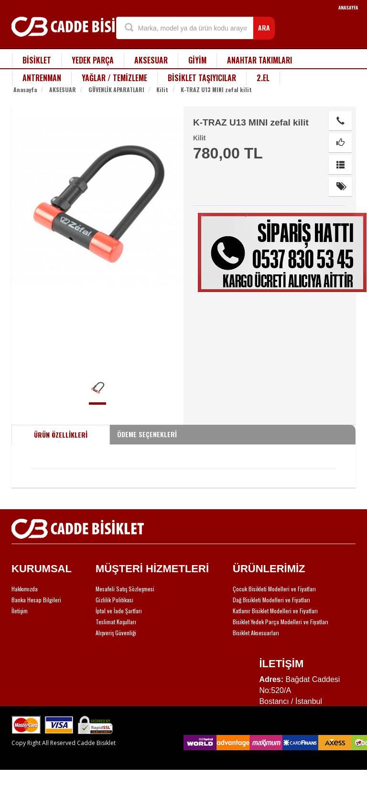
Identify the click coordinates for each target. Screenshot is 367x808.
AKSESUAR (151, 60)
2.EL (263, 78)
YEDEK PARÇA (93, 60)
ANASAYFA (348, 7)
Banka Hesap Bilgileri (36, 600)
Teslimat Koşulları (116, 622)
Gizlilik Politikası (114, 600)
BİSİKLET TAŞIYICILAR (202, 78)
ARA (264, 27)
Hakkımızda (24, 589)
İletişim (19, 611)
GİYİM (197, 60)
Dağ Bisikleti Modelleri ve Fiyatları (271, 600)
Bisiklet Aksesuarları (256, 633)
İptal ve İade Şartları (119, 611)
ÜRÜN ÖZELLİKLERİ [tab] (60, 435)
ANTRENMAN (41, 78)
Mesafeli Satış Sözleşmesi (125, 589)
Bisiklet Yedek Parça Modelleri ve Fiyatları (280, 622)
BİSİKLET (36, 60)
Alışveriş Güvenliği (116, 633)
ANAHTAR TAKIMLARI (259, 60)
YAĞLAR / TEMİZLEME (114, 78)
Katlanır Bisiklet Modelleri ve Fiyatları (275, 611)
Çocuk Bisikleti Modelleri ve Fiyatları (274, 589)
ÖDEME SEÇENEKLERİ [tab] (147, 434)
